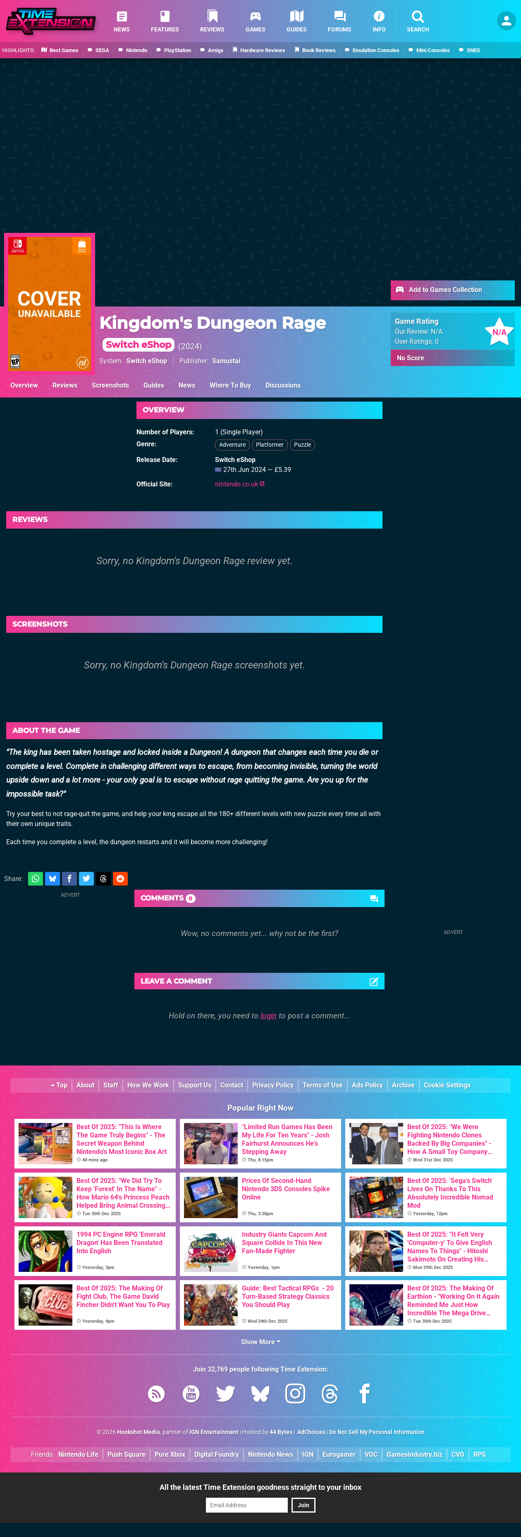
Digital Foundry (216, 1454)
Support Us (194, 1085)
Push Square (127, 1454)
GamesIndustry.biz (414, 1454)
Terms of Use (323, 1085)
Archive (403, 1085)
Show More (260, 1342)
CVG (458, 1454)
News (187, 385)
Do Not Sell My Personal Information (377, 1432)
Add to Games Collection (438, 290)
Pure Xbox (170, 1454)
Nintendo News (270, 1454)
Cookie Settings (447, 1085)
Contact (231, 1085)
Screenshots (110, 385)
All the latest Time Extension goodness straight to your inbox (260, 1487)
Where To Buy (230, 385)
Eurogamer (339, 1454)
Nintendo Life (78, 1454)
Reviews (65, 385)
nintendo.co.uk (240, 484)
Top (59, 1085)
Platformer (270, 444)
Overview (24, 385)
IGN (307, 1454)
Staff (110, 1085)
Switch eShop (147, 361)
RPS (479, 1454)
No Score (410, 358)
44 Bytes (281, 1432)
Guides (153, 385)
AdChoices (310, 1432)
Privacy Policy (273, 1085)
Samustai (226, 361)
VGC (371, 1454)
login (268, 1015)
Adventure (232, 444)
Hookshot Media (138, 1432)
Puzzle (302, 444)
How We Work (148, 1085)
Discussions (283, 385)
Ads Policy (367, 1085)
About (85, 1085)
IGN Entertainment (214, 1432)
